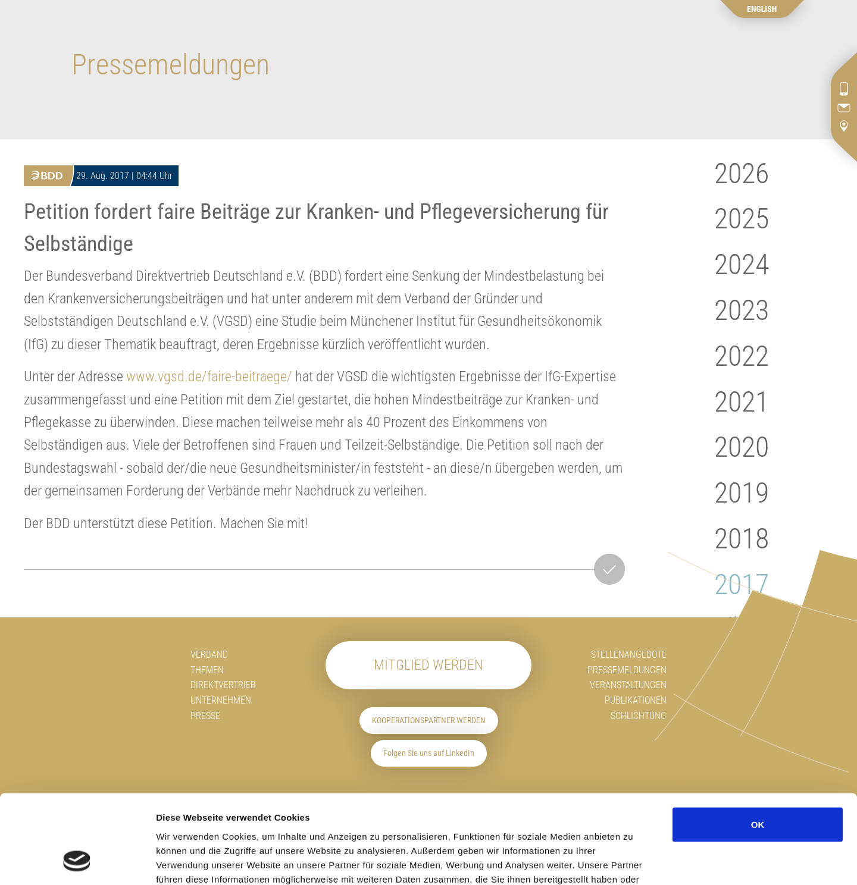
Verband (209, 654)
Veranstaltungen (628, 685)
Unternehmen (220, 700)
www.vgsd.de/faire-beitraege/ (209, 376)
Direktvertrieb (223, 685)
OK (758, 744)
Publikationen (636, 700)
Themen (207, 670)
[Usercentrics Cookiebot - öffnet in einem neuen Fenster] (77, 862)
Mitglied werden (428, 665)
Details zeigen (714, 861)
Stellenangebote (629, 654)
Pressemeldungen (627, 670)
